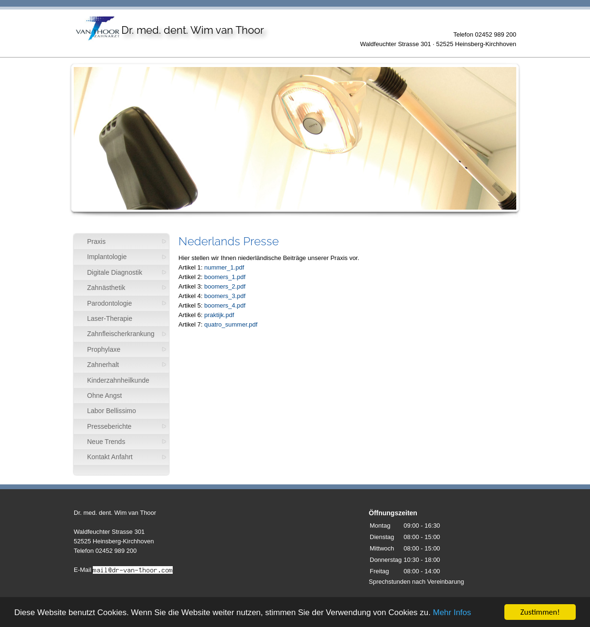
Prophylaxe (103, 349)
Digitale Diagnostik (114, 272)
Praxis (96, 241)
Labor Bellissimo (111, 411)
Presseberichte (109, 426)
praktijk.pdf (219, 314)
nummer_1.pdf (224, 267)
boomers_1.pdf (225, 276)
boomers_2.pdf (225, 286)
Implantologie (107, 256)
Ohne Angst (104, 395)
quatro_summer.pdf (230, 324)
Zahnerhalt (103, 364)
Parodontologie (109, 303)
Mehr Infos (452, 612)
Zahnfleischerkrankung (121, 334)
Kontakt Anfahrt (110, 457)
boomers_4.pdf (225, 305)
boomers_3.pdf (225, 295)
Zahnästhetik (106, 287)
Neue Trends (106, 441)
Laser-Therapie (109, 318)
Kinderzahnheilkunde (118, 380)
